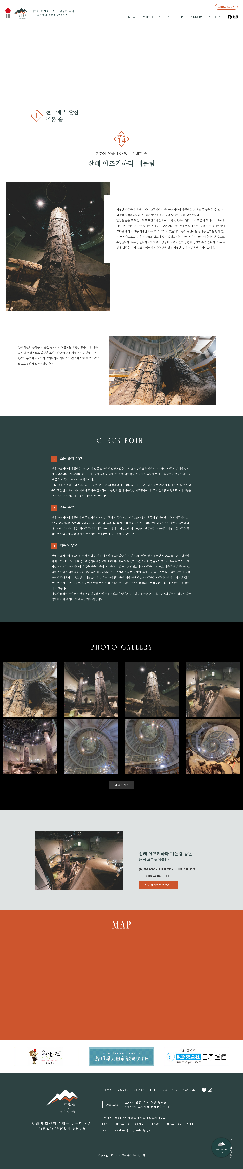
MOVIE (148, 17)
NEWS (133, 17)
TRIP (179, 17)
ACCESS (214, 17)
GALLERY (195, 17)
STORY (164, 17)
